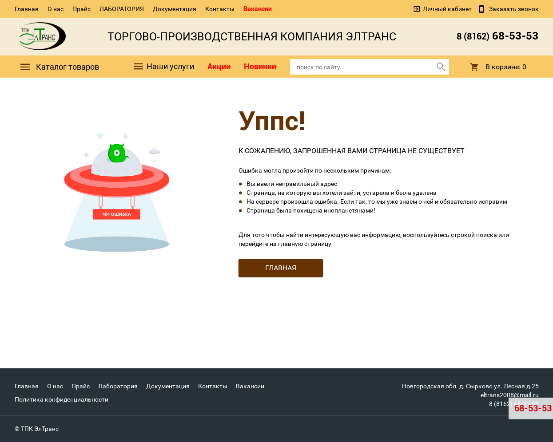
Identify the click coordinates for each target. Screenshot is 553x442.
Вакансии (257, 8)
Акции (219, 66)
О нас (56, 8)
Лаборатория (118, 386)
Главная (27, 8)
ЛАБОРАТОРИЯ (121, 8)
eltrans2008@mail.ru (510, 395)
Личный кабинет (447, 8)
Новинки (260, 66)
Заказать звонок (513, 8)
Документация (174, 8)
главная (280, 268)
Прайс (81, 8)
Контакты (220, 8)
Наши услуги (163, 66)
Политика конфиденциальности (61, 399)
